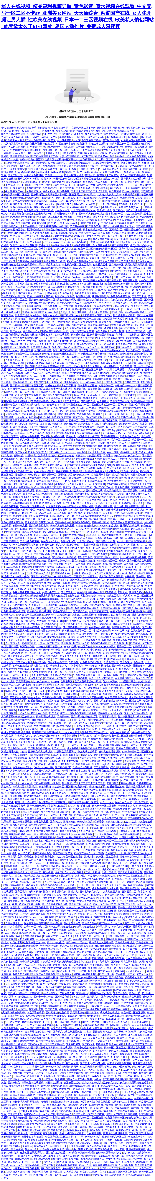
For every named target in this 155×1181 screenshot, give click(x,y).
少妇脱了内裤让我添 (103, 423)
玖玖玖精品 (63, 812)
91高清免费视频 (134, 369)
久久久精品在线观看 (75, 328)
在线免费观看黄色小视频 (105, 162)
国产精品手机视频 (128, 548)
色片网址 (59, 1079)
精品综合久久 (33, 337)
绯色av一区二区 (75, 910)
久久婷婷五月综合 (141, 252)
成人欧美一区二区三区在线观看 (55, 1003)
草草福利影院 (36, 1009)
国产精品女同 (115, 659)
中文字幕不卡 (48, 430)
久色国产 (110, 853)
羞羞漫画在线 (132, 761)
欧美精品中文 (50, 936)
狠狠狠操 (111, 592)
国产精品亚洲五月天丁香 (44, 156)
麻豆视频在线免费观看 (81, 1159)
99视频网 (125, 478)
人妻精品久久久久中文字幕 (30, 589)
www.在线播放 (44, 379)
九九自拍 (81, 659)
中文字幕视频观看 (99, 611)
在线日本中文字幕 (109, 1168)
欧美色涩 (109, 344)
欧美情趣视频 (141, 353)
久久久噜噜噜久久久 (137, 958)
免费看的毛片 (60, 965)
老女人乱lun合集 (69, 223)
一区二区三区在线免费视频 (85, 812)
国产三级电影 (73, 1025)
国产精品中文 (64, 1114)
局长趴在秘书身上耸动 (81, 824)
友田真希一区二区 (113, 382)
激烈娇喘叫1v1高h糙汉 (118, 1025)
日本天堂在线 (144, 261)
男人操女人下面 (40, 665)
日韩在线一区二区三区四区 (51, 742)
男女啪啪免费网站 (67, 299)
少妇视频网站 (102, 926)
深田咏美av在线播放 (36, 621)
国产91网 (67, 443)
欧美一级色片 (110, 500)
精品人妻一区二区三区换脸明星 (38, 551)
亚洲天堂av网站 (77, 1146)
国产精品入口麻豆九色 (17, 404)
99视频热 (36, 315)
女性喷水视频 (77, 274)
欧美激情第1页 (142, 710)
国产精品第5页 (42, 548)
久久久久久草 (19, 879)
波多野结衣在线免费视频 (23, 245)
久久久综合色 (83, 188)
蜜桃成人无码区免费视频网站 (122, 1073)
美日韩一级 (97, 939)
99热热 (80, 592)
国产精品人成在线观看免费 (57, 395)
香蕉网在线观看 (87, 411)
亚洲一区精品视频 (39, 528)
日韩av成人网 (81, 704)
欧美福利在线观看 (15, 140)
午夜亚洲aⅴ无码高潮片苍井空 (131, 423)
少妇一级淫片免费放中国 (119, 605)
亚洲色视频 (116, 532)
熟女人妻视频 (65, 1095)
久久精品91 (47, 961)
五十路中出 (93, 166)
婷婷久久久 (8, 293)
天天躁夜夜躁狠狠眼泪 (114, 1079)
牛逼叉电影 (27, 414)
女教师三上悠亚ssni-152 (37, 818)
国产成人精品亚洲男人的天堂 (118, 226)
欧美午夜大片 (132, 659)
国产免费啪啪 (66, 306)
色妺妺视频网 (64, 140)
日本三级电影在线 (104, 487)
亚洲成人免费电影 (83, 726)
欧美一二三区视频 (136, 331)
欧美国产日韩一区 (120, 401)
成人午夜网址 (109, 548)
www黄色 (72, 1152)
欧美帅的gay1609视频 (66, 213)
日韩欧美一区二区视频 (104, 805)
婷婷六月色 (34, 697)
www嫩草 (136, 478)
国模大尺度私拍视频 (92, 287)
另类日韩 (29, 366)
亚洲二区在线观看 (119, 1050)
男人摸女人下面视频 (31, 458)
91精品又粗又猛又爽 (98, 1098)
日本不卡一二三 (10, 1089)
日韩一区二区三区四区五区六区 (134, 656)
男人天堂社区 (15, 175)
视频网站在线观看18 (120, 554)
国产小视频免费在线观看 (132, 248)
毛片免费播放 (55, 439)
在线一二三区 (38, 538)
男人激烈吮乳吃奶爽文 (86, 341)
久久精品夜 (58, 363)
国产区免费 (92, 1015)
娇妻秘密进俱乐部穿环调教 (124, 372)
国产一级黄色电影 (122, 665)
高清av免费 (61, 220)
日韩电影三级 (132, 382)
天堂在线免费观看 (30, 541)
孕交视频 (51, 433)
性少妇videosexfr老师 (113, 869)
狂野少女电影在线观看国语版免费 (78, 713)
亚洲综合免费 (56, 309)
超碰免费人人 (127, 452)
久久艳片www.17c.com (114, 433)
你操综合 (38, 668)
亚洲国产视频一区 (73, 1000)
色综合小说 (127, 414)
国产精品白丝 (116, 977)
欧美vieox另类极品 (12, 465)
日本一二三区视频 (57, 513)
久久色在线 (44, 557)
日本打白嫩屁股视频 (12, 958)
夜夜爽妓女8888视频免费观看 (107, 551)
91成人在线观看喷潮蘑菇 (42, 570)
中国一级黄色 (106, 633)
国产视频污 (38, 987)
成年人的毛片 (25, 462)
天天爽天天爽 (112, 414)
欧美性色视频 (81, 1047)
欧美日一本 (63, 716)
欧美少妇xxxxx (74, 182)
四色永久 (53, 411)
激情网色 (25, 595)
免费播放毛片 (102, 299)
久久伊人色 (28, 274)
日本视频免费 (12, 984)
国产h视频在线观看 (44, 990)
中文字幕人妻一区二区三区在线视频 (84, 369)
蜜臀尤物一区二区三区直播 (89, 1117)
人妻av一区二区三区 (49, 643)
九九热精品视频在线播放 (133, 557)
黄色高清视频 (29, 643)
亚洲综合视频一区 (133, 611)
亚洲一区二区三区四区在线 (83, 420)
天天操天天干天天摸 (107, 503)
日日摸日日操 (88, 401)
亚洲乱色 (148, 213)
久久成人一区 (94, 201)
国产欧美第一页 (79, 786)
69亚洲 (96, 1085)
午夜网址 (55, 1117)
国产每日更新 (138, 936)
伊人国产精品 (22, 315)
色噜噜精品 (65, 1009)
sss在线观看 (90, 220)
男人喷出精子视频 (66, 901)
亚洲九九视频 (93, 872)
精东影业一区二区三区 (106, 197)
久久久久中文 (136, 322)
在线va (119, 156)
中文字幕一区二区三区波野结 (24, 869)
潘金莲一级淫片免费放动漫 (120, 774)
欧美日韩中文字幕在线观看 (134, 420)
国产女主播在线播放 (77, 1060)
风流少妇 (67, 866)
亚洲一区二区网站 (115, 404)
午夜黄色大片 (22, 538)
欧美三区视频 (114, 595)
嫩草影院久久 (109, 207)
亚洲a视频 (98, 780)
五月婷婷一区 (116, 264)
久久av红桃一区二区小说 (108, 449)
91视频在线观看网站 (65, 751)
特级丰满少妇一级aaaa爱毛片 (52, 162)
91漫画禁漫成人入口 (110, 169)
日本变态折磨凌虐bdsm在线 (116, 293)
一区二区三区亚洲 (20, 675)
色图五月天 (96, 793)
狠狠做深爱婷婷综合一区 (55, 331)
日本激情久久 (20, 302)
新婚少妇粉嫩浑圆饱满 (76, 691)
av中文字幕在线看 (65, 729)
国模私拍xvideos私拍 (28, 178)
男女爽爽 (17, 761)
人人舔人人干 (57, 427)
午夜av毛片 (116, 611)
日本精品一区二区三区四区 (90, 137)
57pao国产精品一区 (107, 560)
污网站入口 (37, 850)
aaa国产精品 (33, 894)
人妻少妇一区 (67, 312)
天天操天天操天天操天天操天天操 (89, 191)
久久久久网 (138, 465)
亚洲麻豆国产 (133, 188)
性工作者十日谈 (37, 879)
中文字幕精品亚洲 (125, 678)
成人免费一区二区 (118, 1146)
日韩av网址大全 (92, 818)
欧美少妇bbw (144, 1152)
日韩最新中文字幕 (99, 796)
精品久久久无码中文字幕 (102, 252)
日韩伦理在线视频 (63, 344)
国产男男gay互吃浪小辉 (134, 178)
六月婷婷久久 (108, 166)
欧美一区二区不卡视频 (115, 458)
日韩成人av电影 (99, 493)
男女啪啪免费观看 (20, 150)
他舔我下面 (96, 672)
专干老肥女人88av (100, 965)
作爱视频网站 (103, 1066)
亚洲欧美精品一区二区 (13, 296)
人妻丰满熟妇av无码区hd (21, 398)
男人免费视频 (50, 290)
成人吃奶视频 (12, 567)
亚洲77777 (39, 382)
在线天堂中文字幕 (105, 261)
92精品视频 (138, 509)
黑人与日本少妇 (101, 764)
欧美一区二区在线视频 (29, 353)
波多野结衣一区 (115, 213)
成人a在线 (131, 821)
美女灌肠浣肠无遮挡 (26, 1003)
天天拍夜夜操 (30, 226)
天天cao (42, 777)
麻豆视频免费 (130, 280)
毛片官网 (21, 894)
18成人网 (128, 535)
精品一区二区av (101, 904)
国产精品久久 (85, 299)
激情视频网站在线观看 (113, 376)
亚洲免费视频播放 (18, 605)
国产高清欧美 (92, 910)
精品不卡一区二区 (121, 583)
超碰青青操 (16, 204)
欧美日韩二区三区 (53, 150)
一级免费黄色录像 (110, 1092)
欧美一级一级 (130, 449)
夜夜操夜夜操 (47, 837)
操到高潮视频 (34, 229)
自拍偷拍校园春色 (135, 312)
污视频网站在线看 (66, 990)
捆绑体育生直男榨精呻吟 (95, 732)
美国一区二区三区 (11, 774)
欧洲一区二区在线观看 (119, 968)
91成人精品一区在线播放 (56, 191)
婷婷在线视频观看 (18, 910)
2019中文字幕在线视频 (136, 392)
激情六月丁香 (118, 271)
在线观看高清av (116, 357)
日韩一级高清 (86, 777)
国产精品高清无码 (36, 201)
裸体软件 (98, 414)
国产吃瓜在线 (121, 528)
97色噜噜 (116, 949)
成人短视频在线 (93, 134)
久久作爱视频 (130, 949)
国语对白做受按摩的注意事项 (55, 417)
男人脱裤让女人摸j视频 (14, 1044)
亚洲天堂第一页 (44, 213)
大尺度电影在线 (85, 541)
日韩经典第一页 (39, 576)
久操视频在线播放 (101, 306)
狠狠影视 (89, 525)
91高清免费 (65, 920)
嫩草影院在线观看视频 (60, 217)
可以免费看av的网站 (94, 280)
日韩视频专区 (74, 1041)
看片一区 (148, 293)
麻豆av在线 (53, 700)
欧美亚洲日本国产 (100, 258)
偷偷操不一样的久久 (63, 347)
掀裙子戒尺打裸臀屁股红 (126, 726)
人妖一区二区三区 (35, 372)
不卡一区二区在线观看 (73, 366)
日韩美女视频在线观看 (130, 907)
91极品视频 (112, 525)
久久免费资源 (48, 812)
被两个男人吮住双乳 (122, 325)
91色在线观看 (115, 1140)
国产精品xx (66, 704)
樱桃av (122, 560)
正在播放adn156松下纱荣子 (48, 847)
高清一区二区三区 (95, 175)
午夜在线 (136, 627)
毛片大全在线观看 (92, 500)
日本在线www (100, 372)
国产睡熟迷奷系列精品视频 (49, 563)
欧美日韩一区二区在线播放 (22, 388)
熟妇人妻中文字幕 (39, 516)
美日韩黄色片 (117, 188)
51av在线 (41, 646)
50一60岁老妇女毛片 (55, 1015)
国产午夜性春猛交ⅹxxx (74, 869)
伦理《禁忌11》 (87, 885)
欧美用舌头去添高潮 (28, 627)
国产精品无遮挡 (35, 385)
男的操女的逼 (20, 1117)
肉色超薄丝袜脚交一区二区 (36, 1022)
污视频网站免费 (10, 751)
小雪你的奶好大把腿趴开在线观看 (38, 586)
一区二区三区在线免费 (63, 789)
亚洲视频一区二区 (71, 643)
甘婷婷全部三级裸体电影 (64, 694)
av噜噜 (79, 525)
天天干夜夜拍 (23, 681)
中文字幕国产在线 (15, 191)
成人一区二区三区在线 (91, 404)
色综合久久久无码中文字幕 (81, 907)
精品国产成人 (64, 204)
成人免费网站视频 (40, 232)
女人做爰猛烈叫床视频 (111, 739)
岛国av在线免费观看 (113, 147)
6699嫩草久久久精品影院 (16, 347)
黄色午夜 (146, 716)
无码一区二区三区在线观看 (105, 742)
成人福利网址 (111, 366)
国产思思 (100, 618)
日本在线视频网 (131, 191)
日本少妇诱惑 (69, 153)
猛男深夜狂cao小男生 (123, 1101)
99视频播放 (135, 458)
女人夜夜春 (103, 401)
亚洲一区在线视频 (112, 567)
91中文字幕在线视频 (112, 719)
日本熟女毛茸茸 (127, 831)
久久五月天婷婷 (141, 242)
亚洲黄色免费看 (102, 754)
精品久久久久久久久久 (113, 236)
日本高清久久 (17, 188)
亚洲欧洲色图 (99, 296)
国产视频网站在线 (71, 315)
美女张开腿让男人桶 (129, 716)
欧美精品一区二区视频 (95, 182)
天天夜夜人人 (84, 990)
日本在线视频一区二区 (95, 229)
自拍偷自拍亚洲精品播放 (108, 945)
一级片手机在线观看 (135, 156)
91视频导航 (94, 719)
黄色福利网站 (53, 372)
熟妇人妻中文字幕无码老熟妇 (126, 522)
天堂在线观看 (130, 570)
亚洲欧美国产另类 (118, 866)
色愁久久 (84, 793)
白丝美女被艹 (25, 853)
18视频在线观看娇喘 (80, 1085)
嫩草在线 (120, 516)
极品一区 (145, 952)
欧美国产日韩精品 (11, 1146)
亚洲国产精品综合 (51, 710)
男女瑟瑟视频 (68, 385)
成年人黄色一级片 (92, 1082)
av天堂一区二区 (21, 554)
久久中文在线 (25, 783)
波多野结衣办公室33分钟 (38, 1031)
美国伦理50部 (44, 255)
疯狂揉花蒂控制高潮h (67, 471)
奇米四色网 (95, 653)
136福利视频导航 (102, 379)
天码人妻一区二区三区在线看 (103, 395)
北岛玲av (93, 242)
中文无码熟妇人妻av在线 (139, 318)
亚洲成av (106, 462)
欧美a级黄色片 (85, 821)
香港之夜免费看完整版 (43, 840)
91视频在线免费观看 (84, 675)
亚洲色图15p (128, 1092)
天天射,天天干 (81, 672)
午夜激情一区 (88, 544)
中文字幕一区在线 (53, 337)
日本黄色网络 (61, 579)
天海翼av (93, 739)
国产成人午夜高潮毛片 (91, 894)
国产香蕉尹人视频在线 (17, 420)
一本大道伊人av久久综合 (114, 1022)
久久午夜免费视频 (11, 376)
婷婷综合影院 (90, 398)
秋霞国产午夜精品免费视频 (51, 1041)
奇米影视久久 (132, 719)
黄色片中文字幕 (134, 977)
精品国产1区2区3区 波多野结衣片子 (81, 1035)
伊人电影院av (102, 312)
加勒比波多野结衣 (107, 920)
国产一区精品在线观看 (139, 560)
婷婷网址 (141, 576)
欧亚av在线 (21, 528)
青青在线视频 (50, 1133)
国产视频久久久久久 (90, 891)
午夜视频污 (146, 372)
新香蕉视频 (77, 665)
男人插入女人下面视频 (101, 678)
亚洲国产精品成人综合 (106, 557)
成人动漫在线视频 (110, 1012)
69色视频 (90, 194)
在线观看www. (79, 1038)
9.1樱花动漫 (123, 252)
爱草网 (50, 684)
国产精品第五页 (120, 245)
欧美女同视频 (107, 1089)
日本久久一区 (96, 774)
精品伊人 (61, 544)
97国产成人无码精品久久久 (103, 837)
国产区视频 (21, 891)
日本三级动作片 (35, 153)
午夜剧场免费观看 (25, 490)
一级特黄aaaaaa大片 (125, 385)
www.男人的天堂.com (136, 427)
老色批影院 (34, 474)
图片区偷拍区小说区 (88, 376)
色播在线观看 (80, 519)
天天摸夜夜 (134, 818)
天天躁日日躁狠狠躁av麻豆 (106, 1162)
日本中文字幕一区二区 (64, 185)
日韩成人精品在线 (142, 965)
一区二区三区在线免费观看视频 (90, 1009)
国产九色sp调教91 (111, 996)
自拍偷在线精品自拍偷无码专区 (18, 509)
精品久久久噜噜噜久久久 (80, 261)
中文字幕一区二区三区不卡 (101, 267)
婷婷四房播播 (17, 363)
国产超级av (92, 1012)
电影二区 (42, 926)
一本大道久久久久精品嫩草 (36, 236)
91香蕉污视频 (22, 283)
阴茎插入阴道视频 (78, 678)
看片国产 (131, 376)
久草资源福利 (18, 579)
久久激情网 (41, 1063)
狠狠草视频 (45, 786)
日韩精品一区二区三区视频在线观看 (36, 949)
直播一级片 (140, 360)
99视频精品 (128, 194)
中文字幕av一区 (99, 1050)
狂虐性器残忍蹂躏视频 (32, 1152)
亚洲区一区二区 (19, 837)
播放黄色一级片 (31, 331)
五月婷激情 (31, 522)
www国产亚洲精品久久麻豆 (65, 178)
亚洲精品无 (113, 783)
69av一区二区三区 (26, 965)
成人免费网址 (55, 423)
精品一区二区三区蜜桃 (13, 147)
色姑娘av (32, 723)
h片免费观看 (26, 350)
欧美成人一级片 (111, 178)
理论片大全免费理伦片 (82, 159)
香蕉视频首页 (27, 379)
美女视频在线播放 (37, 341)
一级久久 (127, 621)
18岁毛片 (108, 513)
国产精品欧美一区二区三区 (84, 802)
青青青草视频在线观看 (125, 640)
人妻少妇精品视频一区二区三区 (77, 156)
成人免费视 (73, 748)
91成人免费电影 (133, 213)
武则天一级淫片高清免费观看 (47, 640)
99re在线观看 (50, 134)
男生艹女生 (69, 446)
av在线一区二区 (49, 137)
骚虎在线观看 (64, 726)
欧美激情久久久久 (130, 436)
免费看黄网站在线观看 (76, 796)
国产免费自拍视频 (102, 239)
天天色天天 (35, 478)
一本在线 (102, 274)
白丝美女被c (49, 898)
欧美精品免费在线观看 (88, 462)
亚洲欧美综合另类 (126, 261)
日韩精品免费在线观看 (55, 229)
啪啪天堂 (118, 675)
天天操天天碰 (12, 1136)
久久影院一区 (136, 204)
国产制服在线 (110, 984)
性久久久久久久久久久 (115, 150)
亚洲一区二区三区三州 (34, 653)
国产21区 (27, 376)
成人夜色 (6, 761)
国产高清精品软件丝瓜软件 (80, 684)
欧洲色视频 (98, 213)
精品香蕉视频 (76, 602)
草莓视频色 (31, 557)
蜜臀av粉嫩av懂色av (40, 891)
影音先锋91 (16, 468)
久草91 (109, 1019)
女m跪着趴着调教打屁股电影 (79, 337)
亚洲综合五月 (123, 242)
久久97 (21, 166)
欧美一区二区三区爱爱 (109, 468)
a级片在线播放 (124, 341)
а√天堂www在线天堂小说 (57, 242)
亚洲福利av (80, 388)
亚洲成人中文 (12, 1022)
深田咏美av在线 (111, 140)
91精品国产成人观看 (114, 318)
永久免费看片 (94, 366)
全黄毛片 (70, 563)
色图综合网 (92, 840)
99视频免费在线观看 (99, 1101)
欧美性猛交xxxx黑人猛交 (16, 576)
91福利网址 (133, 334)
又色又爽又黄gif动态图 (78, 239)
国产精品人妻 (114, 280)
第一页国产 (57, 548)
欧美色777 (136, 306)
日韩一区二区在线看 (124, 277)
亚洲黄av (123, 920)
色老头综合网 (20, 1175)
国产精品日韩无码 (136, 786)
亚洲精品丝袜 (8, 719)
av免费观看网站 (10, 458)
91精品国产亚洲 (144, 1101)
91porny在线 (118, 630)
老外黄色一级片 (144, 220)
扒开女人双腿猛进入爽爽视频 (81, 799)
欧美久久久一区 (123, 802)
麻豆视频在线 (12, 414)
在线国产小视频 (99, 643)
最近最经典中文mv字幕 (35, 309)
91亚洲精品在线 (109, 255)
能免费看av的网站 (122, 1066)
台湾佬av (63, 274)
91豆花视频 (142, 223)
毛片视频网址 (67, 137)
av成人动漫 (79, 267)
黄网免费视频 (111, 446)
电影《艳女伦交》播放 (38, 185)
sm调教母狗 (24, 719)
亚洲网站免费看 (121, 844)
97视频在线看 (129, 812)
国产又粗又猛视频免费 (50, 770)
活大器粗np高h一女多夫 (14, 1108)
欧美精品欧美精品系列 (135, 789)
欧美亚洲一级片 (103, 726)
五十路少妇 (115, 710)
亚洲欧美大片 (138, 637)
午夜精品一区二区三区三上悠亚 (53, 360)
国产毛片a (20, 452)
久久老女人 (35, 605)
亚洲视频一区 (49, 474)
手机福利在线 (79, 242)
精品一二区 (66, 945)
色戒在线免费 (52, 385)
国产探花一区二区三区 (17, 840)
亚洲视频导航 (38, 194)
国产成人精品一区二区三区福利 (120, 863)
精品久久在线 (65, 586)
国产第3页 (36, 1047)
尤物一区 (102, 357)
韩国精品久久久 (129, 1168)
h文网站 (85, 309)
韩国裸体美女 (124, 347)
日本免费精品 (47, 688)
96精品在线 (58, 436)
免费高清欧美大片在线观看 (22, 799)
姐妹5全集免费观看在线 (86, 293)
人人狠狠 (87, 1140)
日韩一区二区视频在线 (32, 506)
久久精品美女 (145, 1031)
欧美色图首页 (35, 159)
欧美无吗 (82, 143)
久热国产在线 (85, 646)
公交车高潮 (126, 366)
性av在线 (81, 452)
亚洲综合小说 (128, 417)
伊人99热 (100, 525)
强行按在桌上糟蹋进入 (17, 401)
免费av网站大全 (40, 1171)
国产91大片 (69, 503)
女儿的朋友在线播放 (140, 519)
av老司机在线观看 (38, 713)
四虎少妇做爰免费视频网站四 (45, 357)
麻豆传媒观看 (95, 328)
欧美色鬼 (20, 1057)
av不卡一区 (83, 532)
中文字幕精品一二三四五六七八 (67, 490)
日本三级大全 (68, 592)
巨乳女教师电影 (134, 1155)
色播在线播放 (28, 172)
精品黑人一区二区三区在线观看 (55, 815)
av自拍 (23, 751)
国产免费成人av (138, 407)
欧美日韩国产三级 (97, 659)
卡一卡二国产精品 (135, 185)
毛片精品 (60, 484)
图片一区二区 (124, 646)
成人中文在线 (8, 290)
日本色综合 (125, 503)
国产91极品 (79, 443)
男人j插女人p (38, 404)
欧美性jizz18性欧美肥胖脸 (119, 283)
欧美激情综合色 (97, 968)
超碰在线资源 (141, 802)
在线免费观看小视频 (54, 261)
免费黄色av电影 (23, 955)
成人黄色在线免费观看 (111, 576)
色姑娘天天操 (35, 678)
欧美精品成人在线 (62, 573)
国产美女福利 (67, 449)
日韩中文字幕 (105, 220)
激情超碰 (10, 248)
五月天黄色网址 (41, 694)
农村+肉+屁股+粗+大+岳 (28, 252)
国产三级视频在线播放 (29, 290)
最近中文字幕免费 (15, 201)
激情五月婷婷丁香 (58, 1124)
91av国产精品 (9, 933)
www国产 (39, 863)
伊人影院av (142, 633)
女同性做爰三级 (25, 707)
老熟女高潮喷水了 (138, 1136)
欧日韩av (33, 417)
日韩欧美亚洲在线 (62, 236)
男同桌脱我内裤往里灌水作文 (70, 961)
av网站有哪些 (106, 497)
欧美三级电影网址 (113, 172)
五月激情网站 (122, 487)
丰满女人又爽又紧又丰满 (139, 1044)
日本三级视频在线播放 (91, 283)
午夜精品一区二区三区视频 (77, 264)
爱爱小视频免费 (104, 506)
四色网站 (145, 143)
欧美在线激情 (111, 662)
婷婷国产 (91, 274)
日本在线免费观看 (72, 398)
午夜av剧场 (43, 172)
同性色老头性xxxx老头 (93, 595)
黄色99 (98, 458)
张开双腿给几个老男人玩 (21, 656)
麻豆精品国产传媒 (103, 952)
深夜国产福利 (47, 544)
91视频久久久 (112, 1127)
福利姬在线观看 (62, 583)
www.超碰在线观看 (44, 471)
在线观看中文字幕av (116, 828)
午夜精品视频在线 (130, 834)
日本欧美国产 (25, 513)
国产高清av (40, 217)
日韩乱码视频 (66, 875)
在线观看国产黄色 (91, 140)
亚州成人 (12, 487)
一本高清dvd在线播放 (73, 844)
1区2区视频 (36, 1133)
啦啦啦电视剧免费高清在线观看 (98, 748)
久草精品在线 (139, 933)
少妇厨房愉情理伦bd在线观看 (111, 745)
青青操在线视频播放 (136, 147)
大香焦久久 (64, 898)
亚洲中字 (83, 1019)
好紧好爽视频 (127, 446)
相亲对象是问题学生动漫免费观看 (86, 465)
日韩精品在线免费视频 (29, 261)
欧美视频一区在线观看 (112, 586)
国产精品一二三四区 (59, 481)
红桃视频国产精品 (113, 563)
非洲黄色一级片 (10, 220)
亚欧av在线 (126, 360)
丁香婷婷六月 (141, 535)
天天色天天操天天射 (136, 264)
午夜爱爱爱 (61, 824)
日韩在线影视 (95, 481)
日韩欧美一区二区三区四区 (29, 859)
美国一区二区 (140, 618)
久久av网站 (21, 417)
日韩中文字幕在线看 (127, 748)
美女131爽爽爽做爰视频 (133, 175)
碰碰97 (23, 159)
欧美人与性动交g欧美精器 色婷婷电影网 (114, 217)
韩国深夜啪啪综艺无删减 (76, 697)
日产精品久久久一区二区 (47, 462)
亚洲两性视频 (15, 1073)
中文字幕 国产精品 (58, 407)
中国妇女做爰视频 (30, 436)
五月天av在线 (120, 993)
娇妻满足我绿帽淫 (139, 363)
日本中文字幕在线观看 (50, 369)
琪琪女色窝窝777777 (24, 1041)
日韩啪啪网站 (74, 1070)
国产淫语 (84, 742)
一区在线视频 (69, 497)
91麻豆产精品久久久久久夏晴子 (101, 589)
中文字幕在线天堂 (116, 137)
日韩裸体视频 (78, 334)
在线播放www (8, 1035)
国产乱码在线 (60, 1085)
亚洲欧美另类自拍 (20, 156)
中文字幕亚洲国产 (130, 162)
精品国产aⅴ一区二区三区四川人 (25, 1162)
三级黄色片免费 (18, 697)
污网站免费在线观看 (13, 519)
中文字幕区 (133, 137)
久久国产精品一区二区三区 (20, 360)
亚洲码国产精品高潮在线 (100, 334)
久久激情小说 (48, 1076)
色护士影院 (125, 1143)
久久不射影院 (126, 1165)
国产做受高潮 (60, 1159)
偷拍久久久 (94, 869)
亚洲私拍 (50, 850)
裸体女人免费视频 (87, 637)
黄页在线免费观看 (135, 630)
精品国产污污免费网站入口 (106, 309)
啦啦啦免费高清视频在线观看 (83, 608)
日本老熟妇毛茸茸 (89, 350)
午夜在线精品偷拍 (116, 484)
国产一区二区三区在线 (120, 1076)
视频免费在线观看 (105, 156)
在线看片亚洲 (100, 264)
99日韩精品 (115, 191)
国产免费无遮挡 (56, 1098)
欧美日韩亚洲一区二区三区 (124, 143)
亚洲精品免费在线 (130, 525)
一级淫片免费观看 (34, 175)
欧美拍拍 (10, 707)
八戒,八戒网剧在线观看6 (72, 1133)
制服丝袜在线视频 (99, 143)
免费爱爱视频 (111, 328)
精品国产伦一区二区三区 (70, 840)
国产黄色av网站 (112, 201)
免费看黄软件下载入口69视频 (59, 188)
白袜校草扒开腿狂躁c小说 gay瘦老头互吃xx (54, 283)
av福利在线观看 (28, 220)
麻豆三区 (53, 1038)
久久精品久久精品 (61, 277)
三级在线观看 (90, 478)
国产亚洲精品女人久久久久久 (36, 344)
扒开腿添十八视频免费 (70, 618)
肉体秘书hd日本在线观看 (26, 497)
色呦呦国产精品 (21, 325)
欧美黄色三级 (93, 226)
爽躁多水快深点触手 (16, 318)
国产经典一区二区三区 (13, 407)
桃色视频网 (54, 147)
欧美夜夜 (99, 1114)
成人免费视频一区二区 (34, 411)
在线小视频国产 (71, 649)
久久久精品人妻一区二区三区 (65, 576)
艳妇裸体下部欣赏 (74, 439)
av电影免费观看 (34, 1015)
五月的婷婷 (84, 888)
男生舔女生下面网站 (139, 579)
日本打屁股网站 (94, 417)
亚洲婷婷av (82, 993)
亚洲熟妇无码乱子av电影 (42, 302)
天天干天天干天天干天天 (92, 783)
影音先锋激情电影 (15, 306)
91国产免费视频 (68, 831)
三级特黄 (19, 455)
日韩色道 (71, 436)
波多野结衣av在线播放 (100, 388)
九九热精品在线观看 (91, 382)
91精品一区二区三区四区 (32, 691)
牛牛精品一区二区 (25, 439)
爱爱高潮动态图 (143, 1165)
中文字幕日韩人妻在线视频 (71, 166)
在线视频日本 (55, 621)
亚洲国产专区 (111, 672)
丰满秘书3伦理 (86, 1152)
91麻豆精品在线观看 (45, 207)
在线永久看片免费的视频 (139, 516)
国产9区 (102, 290)
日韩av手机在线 (54, 328)
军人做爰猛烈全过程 (34, 700)
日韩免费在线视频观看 (101, 1105)
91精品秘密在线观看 (80, 162)
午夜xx (99, 344)
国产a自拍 (15, 331)
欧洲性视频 (126, 353)
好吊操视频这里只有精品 (26, 267)
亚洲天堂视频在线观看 (106, 834)
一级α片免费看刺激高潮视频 (52, 509)
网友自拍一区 (133, 350)
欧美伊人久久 (127, 770)
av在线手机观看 (35, 1012)
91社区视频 (68, 462)
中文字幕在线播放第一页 (53, 465)
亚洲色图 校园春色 (15, 229)
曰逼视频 (87, 754)
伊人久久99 (63, 551)
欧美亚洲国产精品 (36, 169)
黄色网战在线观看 (114, 538)
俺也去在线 (139, 267)
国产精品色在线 (82, 217)
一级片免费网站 (91, 363)
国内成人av (40, 513)
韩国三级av (78, 417)
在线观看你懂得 (98, 519)
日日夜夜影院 (104, 675)
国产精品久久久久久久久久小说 (70, 774)
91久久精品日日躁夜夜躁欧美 (94, 271)
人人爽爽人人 (12, 643)
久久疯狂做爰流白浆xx (83, 210)
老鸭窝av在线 (50, 353)
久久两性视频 (94, 1133)
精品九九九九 (53, 264)
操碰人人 (73, 891)
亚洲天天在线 (85, 557)
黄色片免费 (79, 996)
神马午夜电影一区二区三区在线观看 (76, 850)
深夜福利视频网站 (143, 341)
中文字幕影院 (15, 926)
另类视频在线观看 (124, 388)
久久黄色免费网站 (34, 204)
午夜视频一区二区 (113, 694)
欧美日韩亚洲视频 (62, 519)
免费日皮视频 (140, 646)
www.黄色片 (19, 153)
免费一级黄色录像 (35, 280)
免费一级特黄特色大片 (55, 478)
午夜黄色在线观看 (21, 608)
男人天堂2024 (67, 290)
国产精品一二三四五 (90, 318)
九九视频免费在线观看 (46, 831)
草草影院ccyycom (49, 945)
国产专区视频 (17, 337)
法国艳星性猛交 (132, 229)
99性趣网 (34, 837)
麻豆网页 (146, 287)
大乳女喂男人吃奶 (20, 271)
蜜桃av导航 (7, 859)
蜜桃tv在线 (79, 236)
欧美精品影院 (82, 306)
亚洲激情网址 (51, 668)
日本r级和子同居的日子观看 (116, 509)
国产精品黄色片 (10, 242)
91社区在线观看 (68, 353)
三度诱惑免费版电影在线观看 (47, 401)
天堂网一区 (105, 302)
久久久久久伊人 (71, 357)
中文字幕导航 (33, 395)
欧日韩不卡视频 (121, 462)
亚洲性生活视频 (19, 1000)
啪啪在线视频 (22, 1159)
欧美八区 (54, 713)
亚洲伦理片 (44, 245)
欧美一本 (143, 201)
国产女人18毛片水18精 (125, 302)
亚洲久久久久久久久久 (60, 248)
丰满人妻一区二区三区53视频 (95, 232)
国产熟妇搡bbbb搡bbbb (71, 1111)
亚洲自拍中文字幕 (89, 255)
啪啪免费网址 (79, 968)
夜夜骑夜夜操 (46, 220)
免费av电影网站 (80, 583)
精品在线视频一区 (23, 382)
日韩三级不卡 (71, 150)
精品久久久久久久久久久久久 (21, 392)
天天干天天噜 (139, 296)
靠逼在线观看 (41, 821)
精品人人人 (49, 1162)
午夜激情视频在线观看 (119, 1063)
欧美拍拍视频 (77, 226)
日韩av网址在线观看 (75, 325)
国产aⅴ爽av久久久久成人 (62, 452)
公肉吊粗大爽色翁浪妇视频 (92, 153)
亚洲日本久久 (80, 653)
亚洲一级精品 (72, 309)
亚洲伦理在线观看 (132, 684)
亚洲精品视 (75, 229)
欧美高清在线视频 (45, 414)
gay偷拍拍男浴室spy (47, 939)
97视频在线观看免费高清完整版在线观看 (79, 433)
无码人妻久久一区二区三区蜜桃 (101, 856)
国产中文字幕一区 (39, 1117)
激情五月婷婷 (39, 968)
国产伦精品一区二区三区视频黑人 (122, 793)
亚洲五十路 (103, 407)
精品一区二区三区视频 (65, 255)
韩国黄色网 (107, 223)
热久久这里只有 (144, 678)
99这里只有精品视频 (121, 1054)
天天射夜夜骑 (101, 767)
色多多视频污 (25, 548)
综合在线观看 (34, 134)
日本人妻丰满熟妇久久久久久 (72, 567)
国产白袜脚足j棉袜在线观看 (40, 143)
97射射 (80, 446)
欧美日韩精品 (75, 220)
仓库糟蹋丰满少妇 (72, 710)
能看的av (143, 891)
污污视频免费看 (66, 430)
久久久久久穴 (98, 579)
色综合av (22, 1140)
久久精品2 (76, 538)
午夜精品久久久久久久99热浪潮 (32, 735)
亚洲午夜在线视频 (66, 197)
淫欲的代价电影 (19, 427)
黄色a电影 (136, 723)
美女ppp (5, 563)
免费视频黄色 (49, 875)
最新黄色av (24, 487)
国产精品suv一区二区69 (119, 618)
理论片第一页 (69, 783)
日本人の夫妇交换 (84, 344)
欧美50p (67, 487)
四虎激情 (113, 688)
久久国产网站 (94, 455)
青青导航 (119, 1031)
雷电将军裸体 (39, 223)
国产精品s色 (33, 704)
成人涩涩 (59, 684)
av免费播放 (38, 952)
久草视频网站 (33, 191)
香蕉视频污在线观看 (139, 443)
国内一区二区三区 (82, 487)
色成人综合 (124, 847)
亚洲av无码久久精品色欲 (56, 614)
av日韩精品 (17, 560)
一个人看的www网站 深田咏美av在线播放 (99, 789)
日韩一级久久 (46, 729)
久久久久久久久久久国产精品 (127, 299)
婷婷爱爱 (74, 809)
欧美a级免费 (29, 761)
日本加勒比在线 (119, 764)
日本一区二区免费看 (31, 242)
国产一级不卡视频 (80, 551)
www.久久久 (66, 936)
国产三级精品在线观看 (86, 586)
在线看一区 (95, 567)
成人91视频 (92, 602)
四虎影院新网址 (110, 436)
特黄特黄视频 (130, 169)
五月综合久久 (68, 598)
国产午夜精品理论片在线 (72, 201)
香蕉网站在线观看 (58, 805)
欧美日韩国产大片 (115, 894)
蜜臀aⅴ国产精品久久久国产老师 (18, 255)
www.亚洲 (50, 204)
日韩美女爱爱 (127, 395)
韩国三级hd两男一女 (21, 863)
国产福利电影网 (57, 777)
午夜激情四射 (84, 414)
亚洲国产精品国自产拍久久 (20, 162)
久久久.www (107, 802)
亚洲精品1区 (116, 229)
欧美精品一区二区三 (57, 280)
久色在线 (146, 525)
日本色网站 (126, 662)
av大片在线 (7, 735)
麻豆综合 (138, 503)
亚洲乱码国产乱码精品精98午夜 (114, 411)
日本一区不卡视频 (74, 175)
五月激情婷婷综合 (27, 258)
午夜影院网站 (47, 197)
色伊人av (6, 213)
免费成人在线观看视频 (141, 573)
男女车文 (6, 786)
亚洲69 (9, 232)
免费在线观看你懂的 (102, 528)
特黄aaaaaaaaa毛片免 (77, 942)
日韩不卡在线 (46, 522)
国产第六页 (95, 207)
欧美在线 (118, 761)
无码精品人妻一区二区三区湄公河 (65, 194)
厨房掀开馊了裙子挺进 (114, 818)
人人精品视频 (71, 1171)
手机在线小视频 (10, 1038)
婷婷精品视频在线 (83, 458)
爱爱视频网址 (90, 302)
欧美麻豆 (64, 1012)
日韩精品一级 (114, 570)
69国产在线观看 (31, 430)
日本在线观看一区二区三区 (113, 799)
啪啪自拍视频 (47, 834)
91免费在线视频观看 (119, 296)
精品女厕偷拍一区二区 (95, 710)
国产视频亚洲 (47, 322)
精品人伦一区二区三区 (93, 1120)
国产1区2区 (111, 248)
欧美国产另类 (31, 465)
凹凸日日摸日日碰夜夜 (116, 980)
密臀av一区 (30, 926)
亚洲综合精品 (136, 592)
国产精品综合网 (24, 535)
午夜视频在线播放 (11, 264)
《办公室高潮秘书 (20, 754)
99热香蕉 (81, 563)
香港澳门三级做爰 (12, 322)
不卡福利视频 (50, 605)
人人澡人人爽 (48, 1019)
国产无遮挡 (52, 1012)
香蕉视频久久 (135, 271)
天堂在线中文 (33, 188)
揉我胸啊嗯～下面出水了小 (97, 315)
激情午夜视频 (111, 134)
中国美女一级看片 (118, 519)
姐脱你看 (98, 735)
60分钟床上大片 (87, 185)
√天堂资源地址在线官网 (77, 770)
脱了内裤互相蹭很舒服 (60, 341)
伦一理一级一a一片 (43, 933)
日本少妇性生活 (56, 942)
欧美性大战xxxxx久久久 (136, 532)
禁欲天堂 (135, 287)
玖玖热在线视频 (100, 532)
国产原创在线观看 (90, 509)
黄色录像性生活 (72, 923)
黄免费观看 (33, 1076)
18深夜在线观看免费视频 (35, 907)
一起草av (53, 201)
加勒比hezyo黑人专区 (31, 882)
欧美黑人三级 (15, 210)
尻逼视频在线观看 (139, 430)
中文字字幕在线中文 (116, 697)
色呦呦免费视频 (42, 1120)
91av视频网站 (21, 232)
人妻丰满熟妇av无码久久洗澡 (114, 637)
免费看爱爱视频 (21, 974)
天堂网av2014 (24, 668)
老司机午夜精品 (43, 350)
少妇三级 (113, 360)
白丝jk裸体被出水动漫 (119, 465)
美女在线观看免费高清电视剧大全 (132, 506)
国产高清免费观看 (31, 532)
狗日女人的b (45, 965)
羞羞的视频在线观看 (99, 325)
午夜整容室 (70, 888)
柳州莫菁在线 (108, 347)
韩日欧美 (36, 150)
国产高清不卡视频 (37, 147)
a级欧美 (114, 767)
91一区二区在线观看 (23, 1063)
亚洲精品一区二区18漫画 (136, 309)
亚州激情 (144, 169)
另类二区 (102, 360)
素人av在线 (79, 395)
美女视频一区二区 (15, 185)
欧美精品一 (100, 1140)
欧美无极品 (75, 478)
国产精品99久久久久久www (114, 729)
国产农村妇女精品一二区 (121, 290)
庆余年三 (149, 462)
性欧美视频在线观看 (124, 315)
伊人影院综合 (93, 535)
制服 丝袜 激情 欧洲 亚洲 (84, 633)
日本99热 (128, 710)
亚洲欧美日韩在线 (38, 1140)
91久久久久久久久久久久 (127, 455)
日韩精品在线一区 (32, 182)
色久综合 (53, 920)
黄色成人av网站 (132, 172)
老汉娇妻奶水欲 (63, 458)
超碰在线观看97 (100, 522)
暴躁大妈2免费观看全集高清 (17, 217)
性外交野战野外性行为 (112, 350)
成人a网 (118, 713)
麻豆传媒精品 (8, 1019)
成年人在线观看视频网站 (33, 1038)
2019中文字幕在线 (67, 271)
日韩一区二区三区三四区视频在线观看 (33, 484)
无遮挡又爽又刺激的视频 (66, 1120)
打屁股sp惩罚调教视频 (138, 404)
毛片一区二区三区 (121, 439)
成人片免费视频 (121, 474)
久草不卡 (6, 497)
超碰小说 (124, 767)
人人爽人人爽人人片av (109, 194)
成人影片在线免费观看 (141, 1009)
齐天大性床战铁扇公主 (88, 147)
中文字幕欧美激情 (17, 678)
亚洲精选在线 (66, 455)
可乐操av (67, 653)
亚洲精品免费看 (68, 411)
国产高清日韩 (25, 1120)
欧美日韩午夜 (46, 258)
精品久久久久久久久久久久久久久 (64, 589)
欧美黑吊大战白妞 (41, 347)
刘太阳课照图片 (94, 446)
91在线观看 (75, 280)
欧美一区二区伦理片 (19, 287)
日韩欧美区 (136, 274)
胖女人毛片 (93, 236)
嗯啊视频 (29, 856)
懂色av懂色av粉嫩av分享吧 (96, 879)
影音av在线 (7, 528)
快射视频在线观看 (23, 503)
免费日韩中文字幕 (100, 583)
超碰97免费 (102, 1044)
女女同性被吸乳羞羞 (59, 538)
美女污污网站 (57, 468)
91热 (17, 172)
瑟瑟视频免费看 (121, 809)
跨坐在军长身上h (86, 598)
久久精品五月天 (119, 1057)
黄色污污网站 (12, 532)
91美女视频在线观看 (91, 150)
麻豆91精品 (117, 312)
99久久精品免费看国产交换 (47, 487)
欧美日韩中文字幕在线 (47, 366)
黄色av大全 (31, 1149)
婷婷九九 (56, 443)
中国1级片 (130, 538)
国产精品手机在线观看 (83, 898)
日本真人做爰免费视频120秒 (71, 837)
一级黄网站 (68, 147)
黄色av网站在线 (30, 984)
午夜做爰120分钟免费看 (59, 500)
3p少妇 (56, 844)
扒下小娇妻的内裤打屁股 (94, 649)
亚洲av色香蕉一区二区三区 (41, 140)
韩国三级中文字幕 (130, 688)
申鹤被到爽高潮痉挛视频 (91, 353)
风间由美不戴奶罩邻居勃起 (37, 774)
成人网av (128, 595)
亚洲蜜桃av (28, 716)
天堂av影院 (143, 840)
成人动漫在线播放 (119, 153)
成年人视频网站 (26, 939)
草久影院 (7, 455)
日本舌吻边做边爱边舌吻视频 (74, 624)
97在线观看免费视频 (114, 653)
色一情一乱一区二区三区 (135, 751)
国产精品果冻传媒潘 (106, 668)
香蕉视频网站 (75, 513)
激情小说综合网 (134, 586)
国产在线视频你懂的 (40, 318)
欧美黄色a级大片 (50, 541)
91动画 (47, 182)
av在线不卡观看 (58, 929)
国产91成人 (85, 213)
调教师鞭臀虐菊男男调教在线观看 (49, 595)
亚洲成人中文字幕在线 (48, 398)
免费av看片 (81, 875)
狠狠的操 (99, 248)
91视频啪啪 (69, 376)
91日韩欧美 (26, 1089)
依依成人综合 (17, 704)
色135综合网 (34, 624)
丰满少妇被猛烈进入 (111, 392)
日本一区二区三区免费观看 (31, 248)
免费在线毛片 (62, 334)
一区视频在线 (116, 182)
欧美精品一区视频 (139, 799)
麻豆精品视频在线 (47, 618)
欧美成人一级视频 (125, 942)
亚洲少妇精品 (57, 239)
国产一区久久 (68, 882)
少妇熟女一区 (62, 210)
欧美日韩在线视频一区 (57, 159)
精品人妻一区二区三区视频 (96, 573)
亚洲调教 (6, 382)
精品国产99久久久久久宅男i (16, 684)
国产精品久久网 (37, 423)
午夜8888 (123, 204)
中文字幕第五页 (50, 704)
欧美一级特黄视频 (82, 767)
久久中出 (74, 805)
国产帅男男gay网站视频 (65, 318)
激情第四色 (58, 182)
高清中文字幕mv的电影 (23, 1095)
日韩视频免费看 (132, 1140)
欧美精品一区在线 (65, 296)
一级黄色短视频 (143, 824)
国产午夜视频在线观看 (13, 134)
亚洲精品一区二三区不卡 (21, 745)
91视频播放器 (54, 376)
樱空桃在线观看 (32, 796)
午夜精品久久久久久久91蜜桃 (54, 392)
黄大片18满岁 (121, 239)
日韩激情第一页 (63, 258)
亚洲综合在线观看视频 (115, 1133)
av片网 (76, 140)
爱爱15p (59, 745)
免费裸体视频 (84, 917)
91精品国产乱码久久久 (71, 134)
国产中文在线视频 (74, 535)
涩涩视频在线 (124, 267)
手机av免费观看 (103, 277)
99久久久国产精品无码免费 (131, 541)
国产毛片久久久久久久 (87, 347)
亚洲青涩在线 (120, 322)
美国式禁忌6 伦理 (29, 1006)
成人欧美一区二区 (83, 248)
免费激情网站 (33, 306)
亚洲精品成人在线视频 (64, 557)
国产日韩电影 (17, 385)
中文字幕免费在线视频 (43, 271)
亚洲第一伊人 (22, 1047)
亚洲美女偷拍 (140, 621)
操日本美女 (21, 357)
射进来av (145, 239)
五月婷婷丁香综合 (88, 169)
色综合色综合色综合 (35, 560)
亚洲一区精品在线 (102, 624)
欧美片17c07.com (54, 175)
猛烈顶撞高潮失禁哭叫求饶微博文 (127, 707)
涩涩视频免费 (55, 691)
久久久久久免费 (119, 407)
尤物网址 (89, 618)
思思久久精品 (119, 232)
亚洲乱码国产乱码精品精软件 (71, 739)
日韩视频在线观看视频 (127, 497)
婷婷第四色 (112, 353)
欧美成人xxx (59, 748)
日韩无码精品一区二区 (62, 516)
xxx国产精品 (141, 605)
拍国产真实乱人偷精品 (13, 723)
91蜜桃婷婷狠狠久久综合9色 (112, 598)
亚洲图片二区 (129, 891)
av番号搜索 (145, 1120)
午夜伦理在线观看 (62, 245)
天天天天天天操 (142, 379)
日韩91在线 (42, 490)
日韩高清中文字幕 (127, 166)
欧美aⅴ (45, 178)
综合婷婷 (146, 436)
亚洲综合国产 (146, 344)
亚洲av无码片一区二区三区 (48, 535)
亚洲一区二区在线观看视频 (99, 1111)
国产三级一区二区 (143, 929)
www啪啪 (68, 528)
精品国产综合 (100, 707)
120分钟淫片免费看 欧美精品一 (55, 1149)
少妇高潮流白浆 (24, 996)
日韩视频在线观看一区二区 (77, 630)
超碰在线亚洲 (79, 481)
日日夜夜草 (7, 439)
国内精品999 (127, 742)
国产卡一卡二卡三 (44, 996)
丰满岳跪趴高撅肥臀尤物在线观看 (40, 312)
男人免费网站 (53, 382)
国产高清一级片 (66, 1162)
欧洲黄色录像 (83, 296)
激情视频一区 (64, 570)
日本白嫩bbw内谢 (66, 414)
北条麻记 (71, 863)
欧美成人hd (105, 322)
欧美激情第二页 (144, 942)
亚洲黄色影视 (37, 328)
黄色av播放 (26, 443)
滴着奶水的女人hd (60, 665)
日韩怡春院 (103, 614)
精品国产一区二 (74, 172)
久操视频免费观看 (117, 579)
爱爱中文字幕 (47, 984)
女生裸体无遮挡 (105, 159)
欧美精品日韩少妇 (57, 1105)
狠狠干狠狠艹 (54, 404)
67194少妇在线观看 (130, 134)
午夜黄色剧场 (107, 242)
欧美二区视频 (143, 770)
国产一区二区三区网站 (122, 882)
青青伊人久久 (52, 153)
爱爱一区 (73, 742)
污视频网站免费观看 (139, 433)
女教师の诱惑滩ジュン (101, 516)
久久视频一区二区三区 (135, 567)
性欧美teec (21, 474)
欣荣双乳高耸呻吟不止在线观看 (55, 388)
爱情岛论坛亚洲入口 (87, 729)
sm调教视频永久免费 (64, 532)
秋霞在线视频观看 (64, 493)
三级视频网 (11, 694)
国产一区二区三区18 (110, 621)
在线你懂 (139, 662)
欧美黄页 (134, 239)
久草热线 (61, 688)
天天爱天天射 (15, 1114)
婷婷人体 (15, 236)
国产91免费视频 (91, 1022)
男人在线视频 (102, 824)
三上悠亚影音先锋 (91, 640)
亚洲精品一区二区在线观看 (22, 369)
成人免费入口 (111, 417)
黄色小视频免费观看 (12, 522)
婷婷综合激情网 (51, 252)
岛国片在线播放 (51, 315)
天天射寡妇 (112, 175)
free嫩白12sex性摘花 (83, 277)
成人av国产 (128, 955)
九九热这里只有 (112, 891)
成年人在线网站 (92, 172)
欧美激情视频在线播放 (13, 834)
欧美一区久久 (93, 548)
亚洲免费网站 (63, 322)
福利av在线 (11, 691)
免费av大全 (32, 197)
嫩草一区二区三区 (74, 847)
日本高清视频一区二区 (75, 627)
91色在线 (91, 407)
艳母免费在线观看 (115, 958)
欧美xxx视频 (57, 172)
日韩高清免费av (121, 306)
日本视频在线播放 (87, 385)
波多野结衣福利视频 (21, 207)
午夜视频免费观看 (111, 812)
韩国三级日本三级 (66, 143)
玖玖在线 (74, 662)
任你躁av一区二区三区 (17, 194)
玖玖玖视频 (66, 1108)
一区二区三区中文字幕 (82, 331)
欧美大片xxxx (114, 1120)
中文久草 (60, 1025)
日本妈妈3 (11, 809)
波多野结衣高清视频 (23, 213)
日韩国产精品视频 (41, 554)
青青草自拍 (97, 828)
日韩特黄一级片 (85, 312)
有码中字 (120, 334)
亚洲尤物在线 (112, 780)
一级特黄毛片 (50, 306)
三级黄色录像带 (27, 618)
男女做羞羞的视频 (98, 688)
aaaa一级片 (40, 376)
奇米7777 (20, 395)
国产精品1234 (55, 646)
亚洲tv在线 (131, 551)
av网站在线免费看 (125, 159)
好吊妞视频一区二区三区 (85, 392)
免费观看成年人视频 (131, 197)
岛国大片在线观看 (37, 407)
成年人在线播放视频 (110, 751)
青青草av (81, 455)
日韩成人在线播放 (84, 1003)
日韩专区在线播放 (91, 178)
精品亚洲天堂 (97, 1019)
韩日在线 (131, 357)
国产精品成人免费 (105, 541)
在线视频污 (67, 681)
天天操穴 (46, 1085)
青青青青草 (14, 901)
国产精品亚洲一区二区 (69, 302)
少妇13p (55, 681)
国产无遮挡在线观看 (38, 239)
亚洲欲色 (47, 532)
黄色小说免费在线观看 (38, 363)
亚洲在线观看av (24, 293)
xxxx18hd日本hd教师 (44, 917)
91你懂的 (74, 509)
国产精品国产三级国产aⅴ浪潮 (47, 325)
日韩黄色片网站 (104, 1003)
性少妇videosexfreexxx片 (47, 598)
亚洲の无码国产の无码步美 (46, 649)
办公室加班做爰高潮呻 (133, 140)
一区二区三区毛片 (56, 608)
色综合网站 (117, 850)
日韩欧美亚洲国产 (125, 223)
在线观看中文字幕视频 (88, 430)
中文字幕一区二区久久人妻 (16, 968)
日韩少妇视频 (34, 296)
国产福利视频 (144, 217)
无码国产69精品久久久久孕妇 (42, 449)
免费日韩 (48, 296)
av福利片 (85, 554)
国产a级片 (53, 223)
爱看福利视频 (104, 210)
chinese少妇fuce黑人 (105, 646)
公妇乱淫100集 (100, 188)
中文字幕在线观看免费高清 (92, 901)
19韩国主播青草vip (89, 223)
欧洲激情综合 (30, 945)
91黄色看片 (16, 942)
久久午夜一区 (122, 723)
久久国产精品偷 (144, 777)
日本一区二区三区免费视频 (40, 166)
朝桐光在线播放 (82, 522)
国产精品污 (88, 1044)
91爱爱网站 (102, 331)
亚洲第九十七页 (58, 1146)
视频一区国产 (32, 137)
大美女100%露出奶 (118, 274)
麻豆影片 (137, 293)
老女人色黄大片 (85, 503)
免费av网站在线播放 (93, 605)
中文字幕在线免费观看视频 (16, 223)
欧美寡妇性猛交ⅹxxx (130, 207)
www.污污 (109, 1006)
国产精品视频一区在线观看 (32, 481)
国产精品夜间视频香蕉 (37, 277)
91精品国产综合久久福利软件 (129, 624)
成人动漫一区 (123, 853)
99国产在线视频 (54, 1082)
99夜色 (77, 500)
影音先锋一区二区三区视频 (62, 169)
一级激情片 (54, 653)
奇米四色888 (113, 471)
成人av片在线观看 (70, 732)
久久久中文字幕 (40, 675)
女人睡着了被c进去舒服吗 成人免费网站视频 (70, 506)
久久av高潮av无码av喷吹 (64, 232)
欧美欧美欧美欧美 (11, 812)
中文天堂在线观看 (115, 369)
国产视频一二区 (90, 1092)
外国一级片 (13, 1111)
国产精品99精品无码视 (47, 707)
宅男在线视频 (127, 783)
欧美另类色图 (60, 809)
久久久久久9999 (41, 681)
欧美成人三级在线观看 (62, 525)
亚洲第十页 (73, 544)
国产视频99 (56, 528)
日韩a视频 (32, 786)
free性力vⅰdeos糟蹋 (44, 767)
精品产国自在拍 (144, 882)
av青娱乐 (130, 576)
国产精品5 (119, 210)
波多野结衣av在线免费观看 (69, 872)
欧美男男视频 (81, 258)
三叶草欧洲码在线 (55, 863)
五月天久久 (93, 996)
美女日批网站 (17, 169)
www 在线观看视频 (82, 834)
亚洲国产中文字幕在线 (43, 974)
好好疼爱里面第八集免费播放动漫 (91, 245)
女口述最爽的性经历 (63, 659)
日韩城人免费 (129, 201)
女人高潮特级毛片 (135, 971)
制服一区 (66, 1057)
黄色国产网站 (54, 879)
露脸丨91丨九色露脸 (56, 793)
